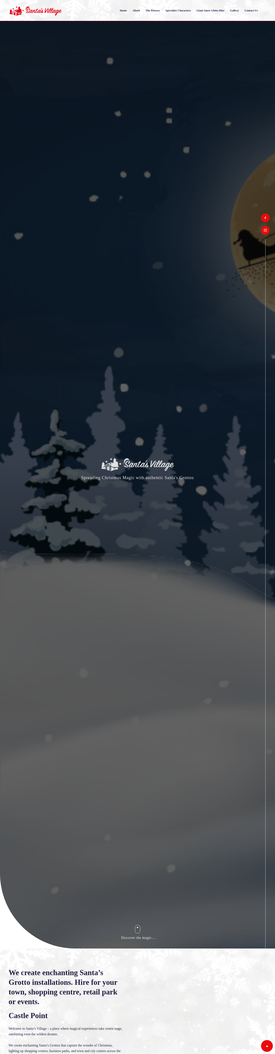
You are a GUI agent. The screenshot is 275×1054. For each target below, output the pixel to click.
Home (123, 10)
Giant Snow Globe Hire (210, 10)
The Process (153, 10)
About (136, 10)
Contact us (251, 10)
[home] (35, 10)
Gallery (234, 10)
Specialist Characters (178, 10)
